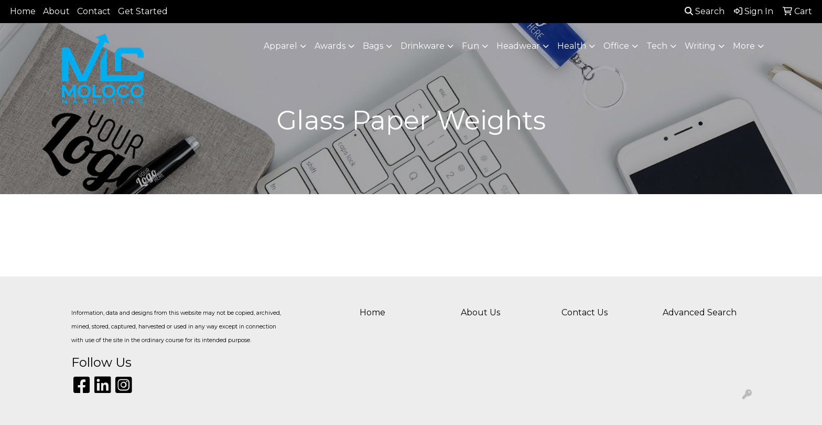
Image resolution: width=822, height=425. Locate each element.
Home (23, 11)
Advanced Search (700, 312)
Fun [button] (470, 46)
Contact (94, 11)
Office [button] (616, 46)
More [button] (744, 46)
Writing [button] (700, 46)
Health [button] (571, 46)
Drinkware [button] (423, 46)
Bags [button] (373, 46)
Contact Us (584, 312)
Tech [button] (656, 46)
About (56, 11)
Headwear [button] (518, 46)
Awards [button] (330, 46)
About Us (480, 312)
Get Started (143, 11)
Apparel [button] (280, 46)
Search (704, 11)
